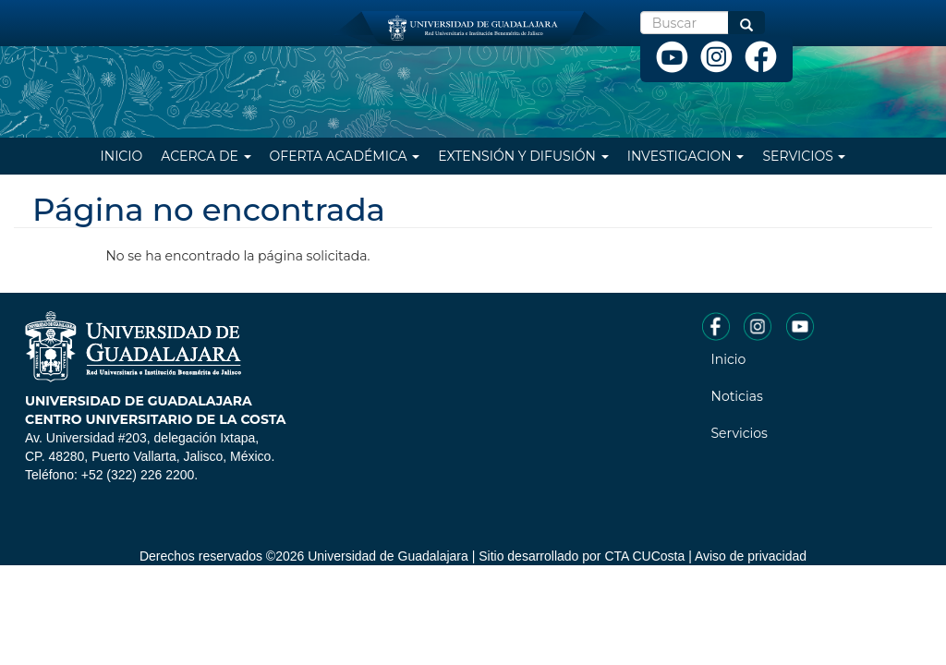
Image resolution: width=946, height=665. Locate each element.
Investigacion (686, 156)
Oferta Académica (345, 156)
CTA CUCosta (644, 556)
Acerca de (205, 156)
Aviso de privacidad (751, 556)
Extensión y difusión (523, 156)
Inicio (122, 156)
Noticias (737, 396)
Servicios (803, 156)
